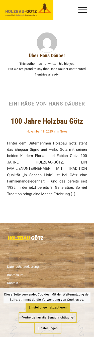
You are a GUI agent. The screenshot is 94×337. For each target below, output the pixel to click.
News (63, 131)
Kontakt (12, 283)
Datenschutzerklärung (23, 266)
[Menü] (80, 10)
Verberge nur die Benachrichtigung (47, 317)
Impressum (15, 275)
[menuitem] (80, 10)
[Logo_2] (27, 10)
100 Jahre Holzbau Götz (47, 121)
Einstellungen (48, 328)
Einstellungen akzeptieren (48, 307)
